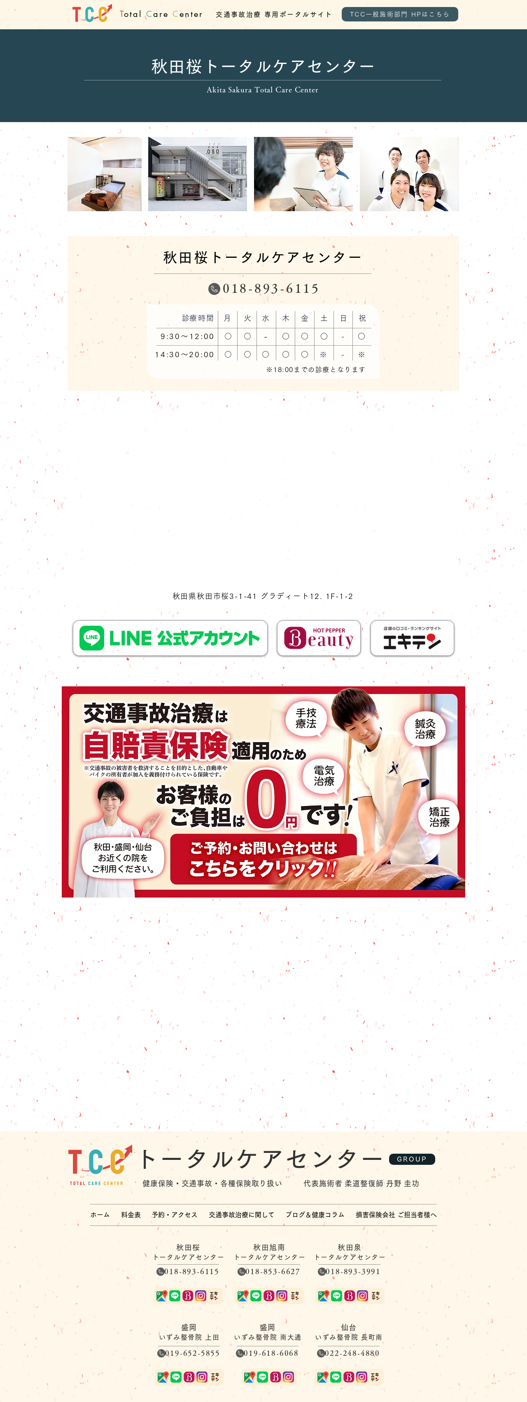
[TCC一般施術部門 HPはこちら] (400, 14)
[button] (242, 1214)
